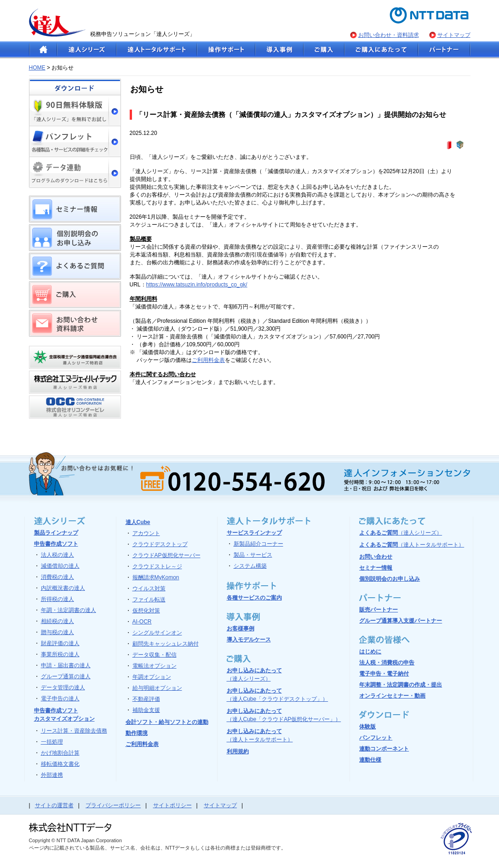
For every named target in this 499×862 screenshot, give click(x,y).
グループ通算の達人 (66, 676)
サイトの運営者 (54, 805)
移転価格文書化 (60, 764)
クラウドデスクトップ (160, 544)
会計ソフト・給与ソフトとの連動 (167, 722)
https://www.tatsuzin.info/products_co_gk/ (196, 284)
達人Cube (138, 522)
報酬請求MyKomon (155, 577)
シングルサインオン (157, 632)
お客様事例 (240, 628)
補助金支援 (146, 710)
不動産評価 (146, 699)
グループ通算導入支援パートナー (400, 620)
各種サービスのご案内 (254, 597)
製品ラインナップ (56, 533)
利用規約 (238, 751)
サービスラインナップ (254, 533)
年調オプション (151, 677)
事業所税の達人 (60, 654)
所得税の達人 (57, 599)
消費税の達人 (57, 577)
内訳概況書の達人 (63, 588)
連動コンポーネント (384, 749)
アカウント (146, 533)
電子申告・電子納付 (384, 673)
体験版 (367, 726)
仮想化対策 (146, 610)
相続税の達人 (57, 621)
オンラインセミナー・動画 (392, 696)
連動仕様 (370, 760)
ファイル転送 (149, 599)
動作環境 (137, 733)
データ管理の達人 (63, 687)
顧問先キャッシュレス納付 (165, 644)
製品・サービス (253, 555)
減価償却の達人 (60, 566)
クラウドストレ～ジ (157, 566)
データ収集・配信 (154, 655)
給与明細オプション (157, 688)
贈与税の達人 (57, 632)
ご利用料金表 (208, 360)
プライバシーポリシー (113, 805)
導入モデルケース (249, 639)
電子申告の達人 (60, 698)
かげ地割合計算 (60, 753)
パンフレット (375, 737)
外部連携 (52, 775)
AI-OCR (142, 621)
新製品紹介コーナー (258, 544)
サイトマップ (453, 35)
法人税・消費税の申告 (386, 662)
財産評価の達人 (60, 643)
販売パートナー (378, 609)
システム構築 (250, 566)
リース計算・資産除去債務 (74, 731)
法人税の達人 (57, 555)
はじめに (370, 651)
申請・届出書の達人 (66, 665)
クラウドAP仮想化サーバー (166, 555)
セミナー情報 (375, 568)
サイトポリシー (172, 805)
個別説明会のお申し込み (389, 579)
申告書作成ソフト (56, 544)
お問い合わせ (375, 556)
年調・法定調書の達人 (68, 610)
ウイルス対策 (149, 588)
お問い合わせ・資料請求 (388, 35)
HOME (37, 67)
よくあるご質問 (400, 533)
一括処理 (52, 742)
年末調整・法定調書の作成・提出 (400, 684)
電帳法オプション (154, 666)
